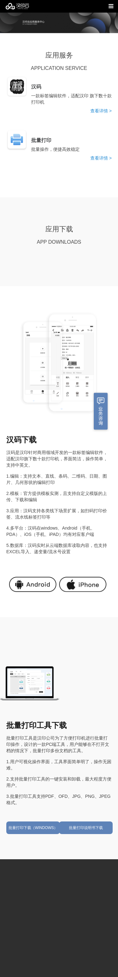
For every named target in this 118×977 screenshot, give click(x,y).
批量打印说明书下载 (86, 828)
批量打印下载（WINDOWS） (33, 828)
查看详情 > (101, 110)
